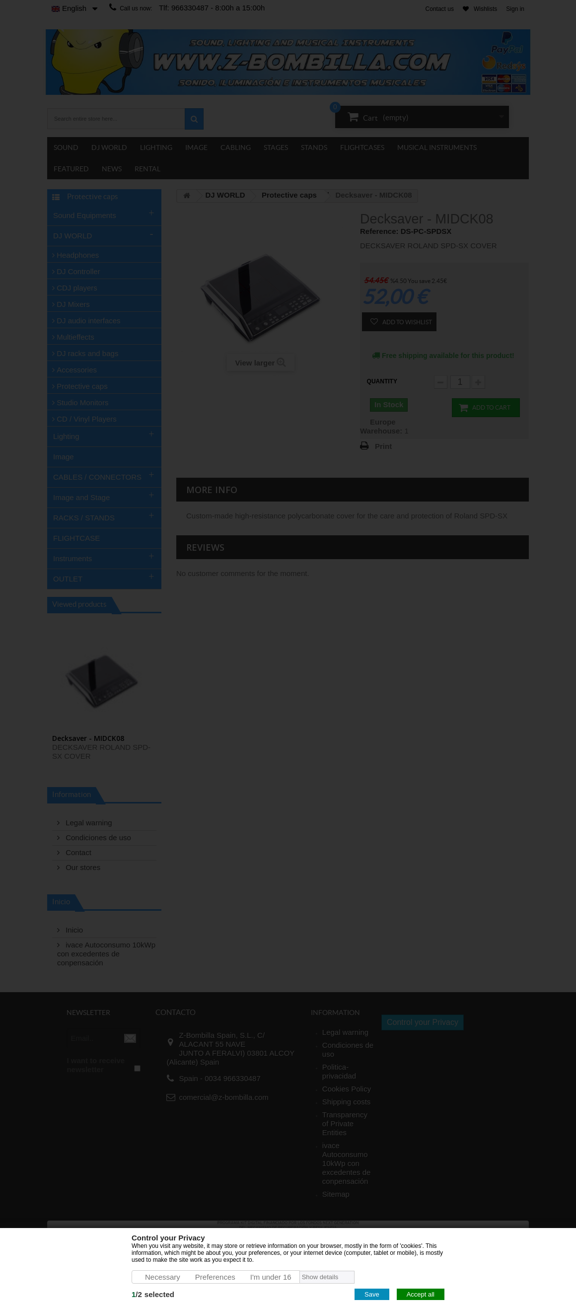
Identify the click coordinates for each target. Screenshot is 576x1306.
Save (371, 1294)
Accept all (420, 1294)
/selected (153, 1294)
